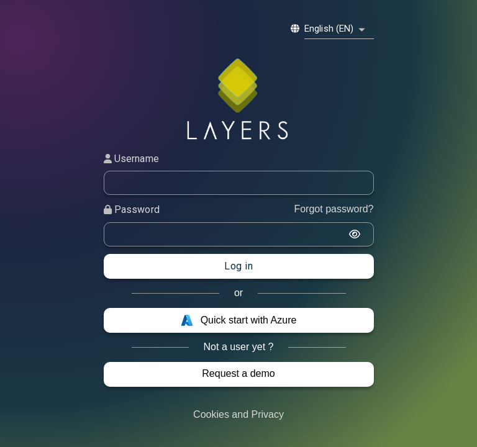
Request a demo (238, 373)
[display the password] (354, 234)
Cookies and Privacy (238, 414)
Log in (238, 266)
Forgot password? (333, 209)
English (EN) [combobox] (329, 28)
